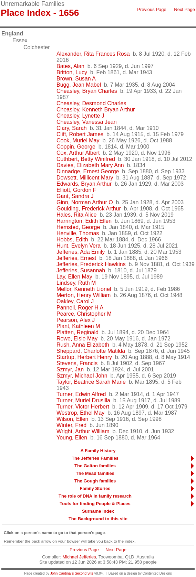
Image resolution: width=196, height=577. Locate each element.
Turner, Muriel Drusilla (83, 400)
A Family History (97, 450)
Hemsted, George (78, 227)
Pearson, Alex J (75, 320)
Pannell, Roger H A (79, 308)
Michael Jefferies (79, 556)
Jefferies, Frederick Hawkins (91, 264)
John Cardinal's (62, 573)
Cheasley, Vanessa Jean (86, 122)
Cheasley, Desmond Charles (91, 103)
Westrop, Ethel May (80, 413)
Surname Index (98, 511)
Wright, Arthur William (83, 431)
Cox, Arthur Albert (78, 153)
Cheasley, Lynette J (80, 116)
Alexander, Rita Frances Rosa (93, 54)
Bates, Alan (70, 66)
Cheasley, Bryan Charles (86, 91)
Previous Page (151, 9)
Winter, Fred (71, 425)
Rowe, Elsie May (76, 338)
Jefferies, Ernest (76, 258)
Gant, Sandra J (75, 196)
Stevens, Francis (76, 363)
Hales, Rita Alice (76, 215)
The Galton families (95, 465)
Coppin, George (75, 147)
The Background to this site (98, 518)
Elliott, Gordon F (76, 190)
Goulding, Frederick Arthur (88, 208)
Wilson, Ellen (72, 419)
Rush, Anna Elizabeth (82, 345)
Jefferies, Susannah (80, 270)
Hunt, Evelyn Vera (78, 246)
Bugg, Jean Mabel (78, 85)
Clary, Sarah (71, 128)
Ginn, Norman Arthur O (84, 202)
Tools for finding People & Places (95, 503)
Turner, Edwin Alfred (81, 394)
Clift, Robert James (79, 134)
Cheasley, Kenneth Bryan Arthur (95, 109)
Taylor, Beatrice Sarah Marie (91, 382)
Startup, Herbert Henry (84, 357)
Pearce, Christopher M (84, 314)
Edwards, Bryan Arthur (84, 184)
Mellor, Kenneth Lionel (83, 289)
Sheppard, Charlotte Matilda (90, 351)
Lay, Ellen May (74, 277)
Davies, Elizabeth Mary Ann (90, 165)
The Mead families (95, 473)
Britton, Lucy (71, 72)
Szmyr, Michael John (81, 376)
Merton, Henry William (83, 295)
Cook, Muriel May (77, 140)
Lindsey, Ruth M (76, 283)
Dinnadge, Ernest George (87, 171)
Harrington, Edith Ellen (84, 221)
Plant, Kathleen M (78, 326)
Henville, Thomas (77, 233)
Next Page (184, 9)
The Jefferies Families (95, 458)
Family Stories (95, 488)
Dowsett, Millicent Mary (84, 178)
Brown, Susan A (76, 78)
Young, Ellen (71, 437)
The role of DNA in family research (95, 496)
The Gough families (95, 480)
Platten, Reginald (77, 332)
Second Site (84, 573)
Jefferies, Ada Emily (80, 252)
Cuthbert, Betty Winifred (85, 159)
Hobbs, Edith (72, 239)
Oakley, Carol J (75, 301)
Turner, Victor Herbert (82, 407)
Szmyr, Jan (70, 369)
